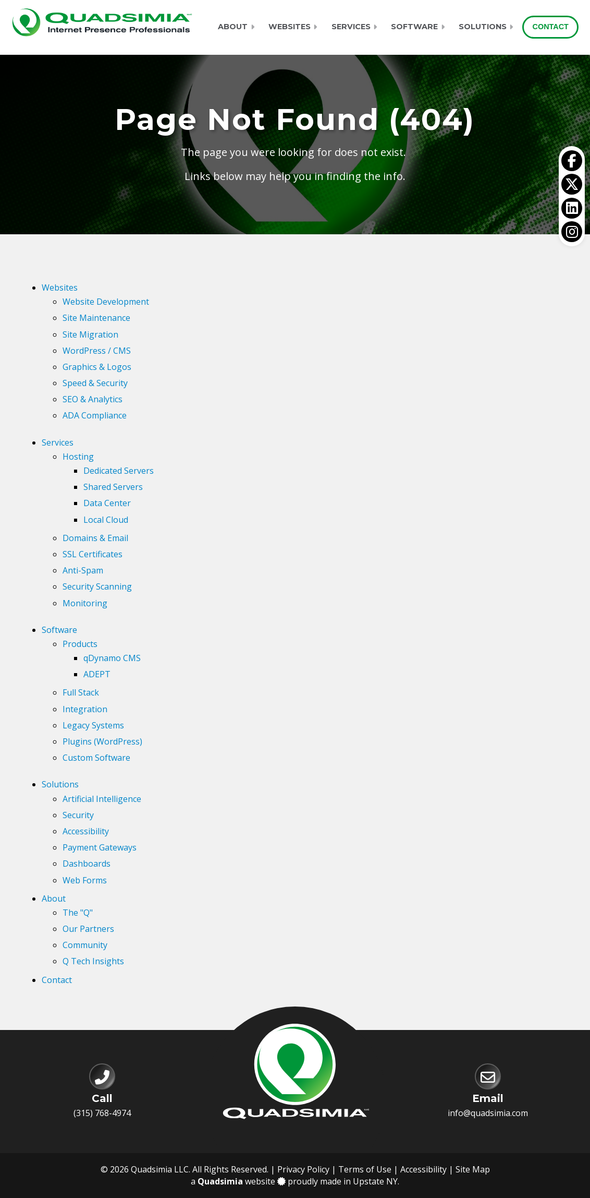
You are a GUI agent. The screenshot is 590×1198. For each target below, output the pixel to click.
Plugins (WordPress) (102, 741)
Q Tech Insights (93, 961)
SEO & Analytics (92, 399)
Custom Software (96, 757)
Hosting (78, 456)
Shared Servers (113, 487)
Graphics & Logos (97, 367)
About (233, 26)
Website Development (106, 301)
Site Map (473, 1169)
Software (414, 26)
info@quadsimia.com (488, 1113)
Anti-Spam (83, 570)
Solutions (483, 26)
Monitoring (85, 603)
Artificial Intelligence (102, 799)
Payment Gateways (100, 847)
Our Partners (88, 929)
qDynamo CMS (112, 658)
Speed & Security (95, 383)
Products (80, 644)
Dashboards (86, 863)
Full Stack (81, 692)
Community (85, 945)
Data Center (107, 503)
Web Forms (85, 880)
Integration (85, 709)
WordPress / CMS (97, 350)
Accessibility (86, 831)
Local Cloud (105, 519)
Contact (551, 26)
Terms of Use (364, 1169)
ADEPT (96, 674)
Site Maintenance (96, 318)
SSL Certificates (92, 554)
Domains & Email (95, 538)
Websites (289, 26)
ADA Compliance (95, 415)
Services (351, 26)
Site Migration (90, 334)
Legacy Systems (93, 725)
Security (78, 815)
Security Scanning (97, 586)
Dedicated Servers (118, 470)
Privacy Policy (303, 1169)
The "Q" (78, 912)
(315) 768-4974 (102, 1113)
